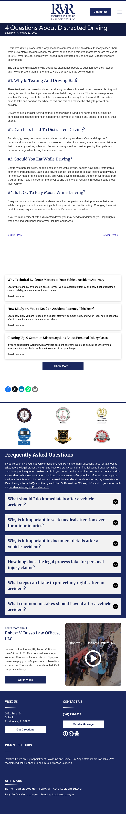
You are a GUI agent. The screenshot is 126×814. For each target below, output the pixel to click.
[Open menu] (119, 11)
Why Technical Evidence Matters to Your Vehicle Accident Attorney (56, 280)
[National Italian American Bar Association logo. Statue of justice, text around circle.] (63, 415)
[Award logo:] (101, 415)
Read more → (16, 296)
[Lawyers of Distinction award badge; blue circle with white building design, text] (24, 436)
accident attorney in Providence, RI (29, 487)
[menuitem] (10, 789)
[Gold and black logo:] (63, 436)
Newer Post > (110, 235)
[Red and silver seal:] (101, 436)
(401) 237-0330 (72, 714)
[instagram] (71, 734)
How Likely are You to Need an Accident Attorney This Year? (51, 309)
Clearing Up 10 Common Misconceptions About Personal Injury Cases (58, 338)
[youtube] (76, 734)
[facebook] (65, 734)
